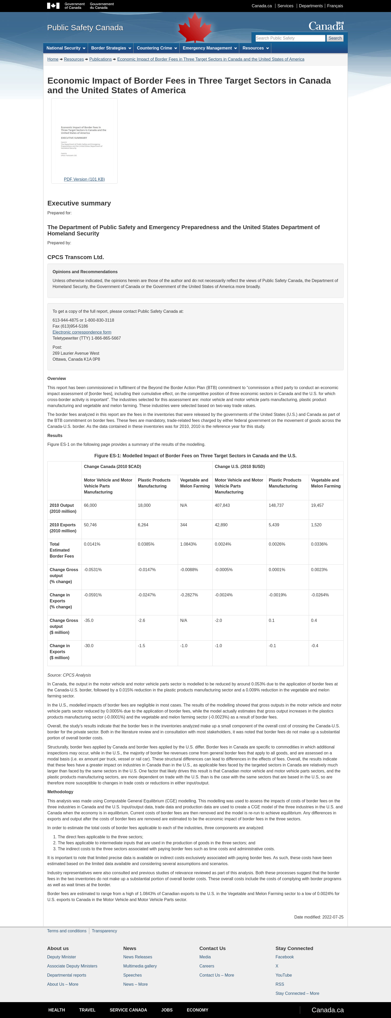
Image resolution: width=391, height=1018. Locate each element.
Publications (100, 59)
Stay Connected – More (297, 993)
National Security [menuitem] (66, 48)
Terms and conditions (66, 931)
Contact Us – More (216, 975)
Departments (311, 6)
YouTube (284, 975)
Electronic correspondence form (82, 332)
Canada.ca (262, 6)
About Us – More (62, 984)
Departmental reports (66, 975)
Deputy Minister (61, 957)
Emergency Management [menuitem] (210, 48)
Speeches (132, 975)
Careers (206, 966)
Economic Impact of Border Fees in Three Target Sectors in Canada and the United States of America (210, 59)
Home (53, 59)
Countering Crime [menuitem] (157, 48)
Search (335, 38)
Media (205, 957)
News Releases (137, 957)
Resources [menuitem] (256, 48)
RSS (280, 984)
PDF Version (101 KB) (84, 141)
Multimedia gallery (140, 966)
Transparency (104, 931)
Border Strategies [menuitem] (111, 48)
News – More (135, 984)
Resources (74, 59)
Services (285, 6)
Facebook (285, 957)
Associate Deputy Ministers (72, 966)
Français (335, 6)
